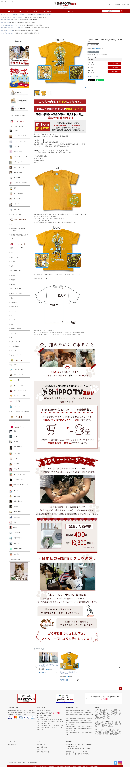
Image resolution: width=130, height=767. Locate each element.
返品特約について (93, 76)
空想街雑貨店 (16, 512)
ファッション (14, 25)
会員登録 (118, 4)
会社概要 (68, 741)
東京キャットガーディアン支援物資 (22, 14)
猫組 (13, 522)
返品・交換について (72, 707)
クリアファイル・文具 (18, 157)
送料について (41, 707)
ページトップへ (120, 688)
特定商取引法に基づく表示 (79, 732)
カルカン (13, 311)
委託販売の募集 (15, 559)
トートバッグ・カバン (18, 136)
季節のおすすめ (9, 33)
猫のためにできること (6, 14)
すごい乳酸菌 (15, 346)
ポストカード (16, 162)
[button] (36, 667)
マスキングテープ (17, 167)
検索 (121, 11)
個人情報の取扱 (32, 762)
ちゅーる (13, 333)
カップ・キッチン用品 (18, 183)
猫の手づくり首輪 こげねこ (19, 485)
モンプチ (13, 350)
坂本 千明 (14, 554)
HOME (2, 17)
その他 (97, 707)
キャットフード (25, 11)
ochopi (14, 442)
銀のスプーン (15, 307)
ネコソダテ (15, 453)
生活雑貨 (7, 22)
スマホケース (16, 178)
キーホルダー (16, 151)
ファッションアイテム (16, 126)
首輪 (13, 364)
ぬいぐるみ (15, 209)
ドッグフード (14, 422)
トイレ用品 (15, 401)
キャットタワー (16, 406)
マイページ (59, 11)
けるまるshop (16, 501)
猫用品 (11, 11)
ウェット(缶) (14, 257)
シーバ (13, 320)
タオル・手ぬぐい (17, 172)
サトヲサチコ (16, 538)
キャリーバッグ (16, 375)
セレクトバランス (16, 355)
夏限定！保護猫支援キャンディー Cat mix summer (20, 237)
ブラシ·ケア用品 (16, 385)
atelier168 (15, 517)
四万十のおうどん (16, 224)
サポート (40, 741)
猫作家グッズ (8, 17)
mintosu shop (16, 549)
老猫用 (13, 284)
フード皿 (14, 380)
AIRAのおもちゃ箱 (17, 474)
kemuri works (15, 448)
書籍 (13, 188)
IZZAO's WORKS (17, 17)
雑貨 (34, 11)
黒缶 (12, 298)
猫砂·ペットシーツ (17, 396)
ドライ (13, 253)
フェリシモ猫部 (16, 193)
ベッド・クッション (18, 391)
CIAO (12, 324)
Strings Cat (15, 469)
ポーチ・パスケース (18, 141)
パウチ (13, 261)
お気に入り (48, 11)
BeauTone (15, 533)
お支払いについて (13, 707)
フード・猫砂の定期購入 (18, 115)
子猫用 (13, 275)
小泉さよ (14, 204)
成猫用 (13, 280)
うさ (13, 431)
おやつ (13, 266)
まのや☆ (14, 464)
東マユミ (14, 543)
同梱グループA (9, 30)
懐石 (12, 337)
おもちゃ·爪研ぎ (16, 370)
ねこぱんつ (15, 458)
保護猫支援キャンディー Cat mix (18, 229)
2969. (13, 436)
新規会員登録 (12, 745)
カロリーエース (15, 342)
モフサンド (15, 199)
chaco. (13, 527)
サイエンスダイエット (17, 293)
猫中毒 (14, 506)
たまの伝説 (14, 302)
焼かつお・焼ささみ (17, 328)
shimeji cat (15, 496)
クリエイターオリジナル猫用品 (20, 411)
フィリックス (15, 315)
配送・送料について (43, 747)
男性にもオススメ (16, 214)
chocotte (14, 491)
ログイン (111, 4)
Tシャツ (21, 27)
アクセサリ (15, 146)
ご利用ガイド (125, 4)
